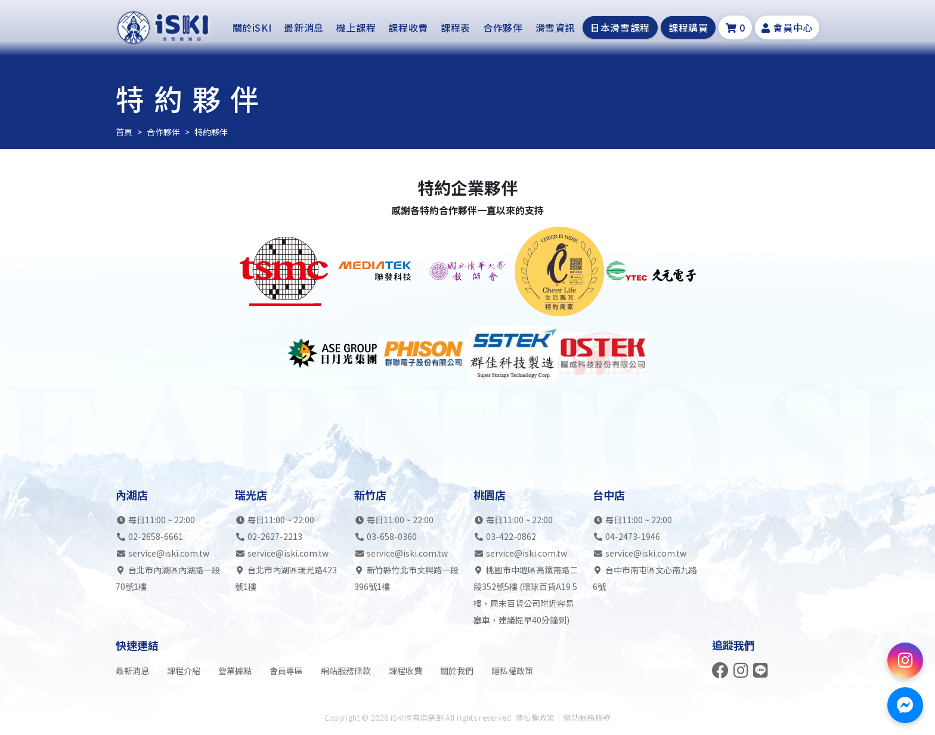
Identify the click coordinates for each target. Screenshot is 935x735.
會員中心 (787, 27)
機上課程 (356, 27)
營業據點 (235, 671)
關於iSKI (252, 27)
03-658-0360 (392, 536)
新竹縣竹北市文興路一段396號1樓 (406, 578)
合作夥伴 (503, 27)
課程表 (455, 27)
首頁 (124, 132)
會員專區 (286, 671)
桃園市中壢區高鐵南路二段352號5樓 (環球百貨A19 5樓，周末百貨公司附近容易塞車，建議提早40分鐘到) (525, 595)
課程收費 (408, 27)
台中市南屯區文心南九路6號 (645, 578)
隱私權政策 (512, 671)
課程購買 (688, 27)
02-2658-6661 (155, 536)
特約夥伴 (211, 132)
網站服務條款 (346, 671)
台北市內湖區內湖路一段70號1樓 (168, 578)
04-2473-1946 (632, 536)
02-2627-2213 (274, 536)
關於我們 (456, 671)
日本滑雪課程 (620, 27)
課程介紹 (183, 671)
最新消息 (304, 27)
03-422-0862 (511, 536)
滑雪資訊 (555, 27)
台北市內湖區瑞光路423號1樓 (286, 578)
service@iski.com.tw (168, 553)
